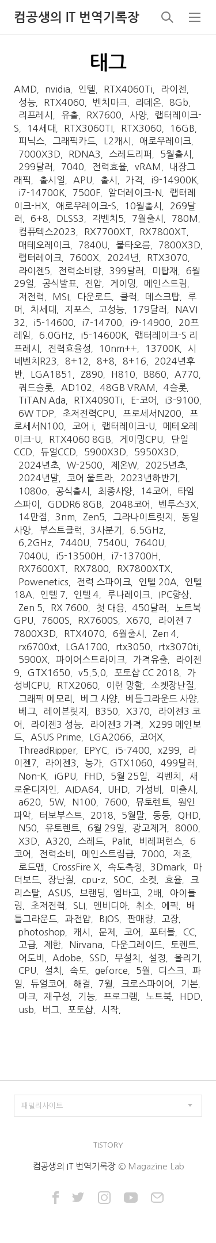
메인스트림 (165, 283)
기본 (189, 983)
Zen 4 (165, 633)
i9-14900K (174, 180)
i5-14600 (53, 322)
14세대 (41, 128)
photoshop (41, 932)
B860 (154, 374)
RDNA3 (85, 154)
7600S (55, 620)
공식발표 (59, 283)
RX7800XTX (143, 568)
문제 (107, 932)
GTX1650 (49, 672)
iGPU (65, 776)
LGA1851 (52, 374)
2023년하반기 (149, 477)
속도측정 (125, 867)
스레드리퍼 (130, 154)
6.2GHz (35, 542)
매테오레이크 (44, 245)
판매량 (140, 918)
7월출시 (148, 218)
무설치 (128, 957)
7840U (93, 245)
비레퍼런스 (160, 841)
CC (189, 932)
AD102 (76, 387)
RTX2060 (77, 685)
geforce (111, 970)
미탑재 (165, 270)
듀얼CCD (58, 451)
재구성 (57, 996)
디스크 (171, 970)
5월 (143, 970)
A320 (58, 841)
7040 (72, 166)
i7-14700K (41, 192)
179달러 (149, 309)
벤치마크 (110, 102)
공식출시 (72, 491)
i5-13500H (79, 556)
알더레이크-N (135, 192)
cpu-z (93, 879)
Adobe (66, 957)
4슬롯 (175, 387)
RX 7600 (69, 607)
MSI (60, 296)
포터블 (162, 932)
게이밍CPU (141, 439)
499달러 (178, 763)
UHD (118, 789)
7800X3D (179, 245)
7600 (115, 802)
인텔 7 (53, 594)
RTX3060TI (88, 128)
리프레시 (35, 115)
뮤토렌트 (152, 802)
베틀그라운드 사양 (161, 698)
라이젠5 (34, 270)
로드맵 (31, 867)
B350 (106, 711)
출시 (109, 180)
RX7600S (98, 620)
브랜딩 (92, 892)
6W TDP (36, 413)
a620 (29, 802)
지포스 (77, 309)
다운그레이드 (136, 944)
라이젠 (174, 89)
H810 (123, 374)
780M (185, 218)
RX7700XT (107, 231)
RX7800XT (163, 231)
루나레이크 (128, 594)
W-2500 (85, 465)
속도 (78, 970)
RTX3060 (141, 128)
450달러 (149, 607)
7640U (149, 542)
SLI (79, 905)
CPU (27, 970)
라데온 (148, 102)
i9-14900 (150, 322)
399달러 (126, 270)
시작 (110, 1009)
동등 (161, 815)
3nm (65, 516)
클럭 (128, 296)
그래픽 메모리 (45, 698)
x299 (169, 750)
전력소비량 (79, 270)
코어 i (83, 426)
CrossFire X (76, 867)
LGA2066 (110, 737)
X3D (27, 841)
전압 (93, 283)
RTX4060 (64, 102)
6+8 (39, 218)
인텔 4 (86, 594)
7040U (33, 556)
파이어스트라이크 (90, 659)
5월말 (133, 815)
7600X (84, 257)
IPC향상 (174, 594)
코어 (132, 932)
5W (56, 802)
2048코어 (130, 504)
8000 (186, 827)
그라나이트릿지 (143, 516)
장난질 (61, 879)
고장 (170, 918)
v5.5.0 (92, 672)
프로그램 (120, 996)
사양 (138, 115)
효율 (173, 879)
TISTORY (108, 1145)
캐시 (81, 932)
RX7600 (104, 115)
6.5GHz (147, 530)
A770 (187, 374)
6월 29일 (106, 827)
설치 (53, 970)
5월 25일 (129, 776)
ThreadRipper (47, 750)
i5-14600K (104, 335)
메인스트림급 (108, 853)
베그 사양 (99, 698)
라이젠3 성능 (56, 724)
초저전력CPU (88, 413)
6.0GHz (56, 335)
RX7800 (91, 568)
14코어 (155, 491)
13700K (162, 348)
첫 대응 (110, 607)
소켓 (148, 879)
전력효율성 (69, 348)
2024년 (123, 257)
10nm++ (118, 348)
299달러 (35, 166)
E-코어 (144, 400)
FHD (93, 776)
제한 (52, 944)
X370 (138, 711)
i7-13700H (134, 556)
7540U (112, 542)
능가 (93, 763)
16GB (182, 128)
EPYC (95, 750)
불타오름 (133, 245)
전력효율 (109, 166)
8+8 (106, 361)
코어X (151, 737)
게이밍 (123, 283)
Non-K (32, 776)
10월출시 (143, 205)
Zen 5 (30, 607)
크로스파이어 (147, 983)
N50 (27, 827)
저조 (181, 853)
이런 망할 (124, 685)
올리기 (187, 957)
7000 (153, 853)
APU (82, 180)
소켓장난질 (172, 685)
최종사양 (115, 491)
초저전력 (48, 905)
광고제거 (149, 827)
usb (26, 1009)
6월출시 (129, 633)
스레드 (91, 841)
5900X (33, 659)
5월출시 (176, 154)
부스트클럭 (60, 530)
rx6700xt (38, 646)
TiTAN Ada (42, 400)
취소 (144, 905)
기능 (86, 996)
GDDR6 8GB (75, 504)
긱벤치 (168, 776)
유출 (69, 115)
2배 (154, 892)
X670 (138, 620)
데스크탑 (162, 296)
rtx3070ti (178, 646)
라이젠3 (61, 763)
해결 (81, 983)
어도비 (31, 957)
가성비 (149, 789)
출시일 (52, 180)
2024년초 (38, 465)
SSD (98, 957)
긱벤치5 (108, 218)
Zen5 (94, 516)
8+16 (134, 361)
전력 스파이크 (104, 581)
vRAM (148, 166)
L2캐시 (117, 140)
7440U (74, 542)
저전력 (31, 296)
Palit (121, 841)
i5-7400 (132, 750)
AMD (25, 89)
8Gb (178, 102)
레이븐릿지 (65, 711)
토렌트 (183, 944)
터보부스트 (60, 815)
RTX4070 (84, 633)
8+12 (77, 361)
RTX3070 (167, 257)
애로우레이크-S (86, 205)
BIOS (109, 918)
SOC (122, 879)
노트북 (159, 996)
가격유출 (150, 659)
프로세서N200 (152, 413)
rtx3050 (133, 646)
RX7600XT (42, 568)
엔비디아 (110, 905)
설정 (157, 957)
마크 (27, 996)
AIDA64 (82, 789)
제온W (124, 465)
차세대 (43, 309)
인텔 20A (158, 581)
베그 (27, 711)
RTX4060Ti (128, 89)
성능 (27, 102)
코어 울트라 (89, 477)
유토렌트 (62, 827)
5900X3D (105, 451)
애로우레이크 (165, 140)
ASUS (59, 892)
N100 (84, 802)
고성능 (111, 309)
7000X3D (39, 154)
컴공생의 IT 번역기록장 (76, 17)
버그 (50, 1009)
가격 (134, 180)
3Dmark (167, 867)
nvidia (57, 89)
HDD (190, 996)
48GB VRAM (128, 387)
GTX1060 (131, 763)
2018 (101, 815)
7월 (105, 983)
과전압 (78, 918)
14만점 (32, 516)
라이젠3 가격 (115, 724)
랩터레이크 (40, 257)
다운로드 (94, 296)
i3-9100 (182, 400)
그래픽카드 (74, 140)
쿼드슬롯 (35, 387)
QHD (188, 815)
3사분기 (106, 530)
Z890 (92, 374)
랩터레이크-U (128, 426)
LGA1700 (87, 646)
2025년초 (165, 465)
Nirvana (86, 944)
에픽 (170, 905)
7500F (86, 192)
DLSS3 (70, 218)
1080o (32, 491)
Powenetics (43, 581)
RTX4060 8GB (80, 439)
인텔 (87, 89)
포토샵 (80, 1009)
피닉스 (31, 140)
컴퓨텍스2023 (47, 231)
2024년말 (38, 477)
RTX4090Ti (98, 400)
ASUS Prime (56, 737)
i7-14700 (102, 322)
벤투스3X (177, 504)
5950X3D (155, 451)
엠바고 (126, 892)
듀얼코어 (48, 983)
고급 (27, 944)
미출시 (183, 789)
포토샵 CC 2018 (146, 672)
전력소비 (56, 853)
